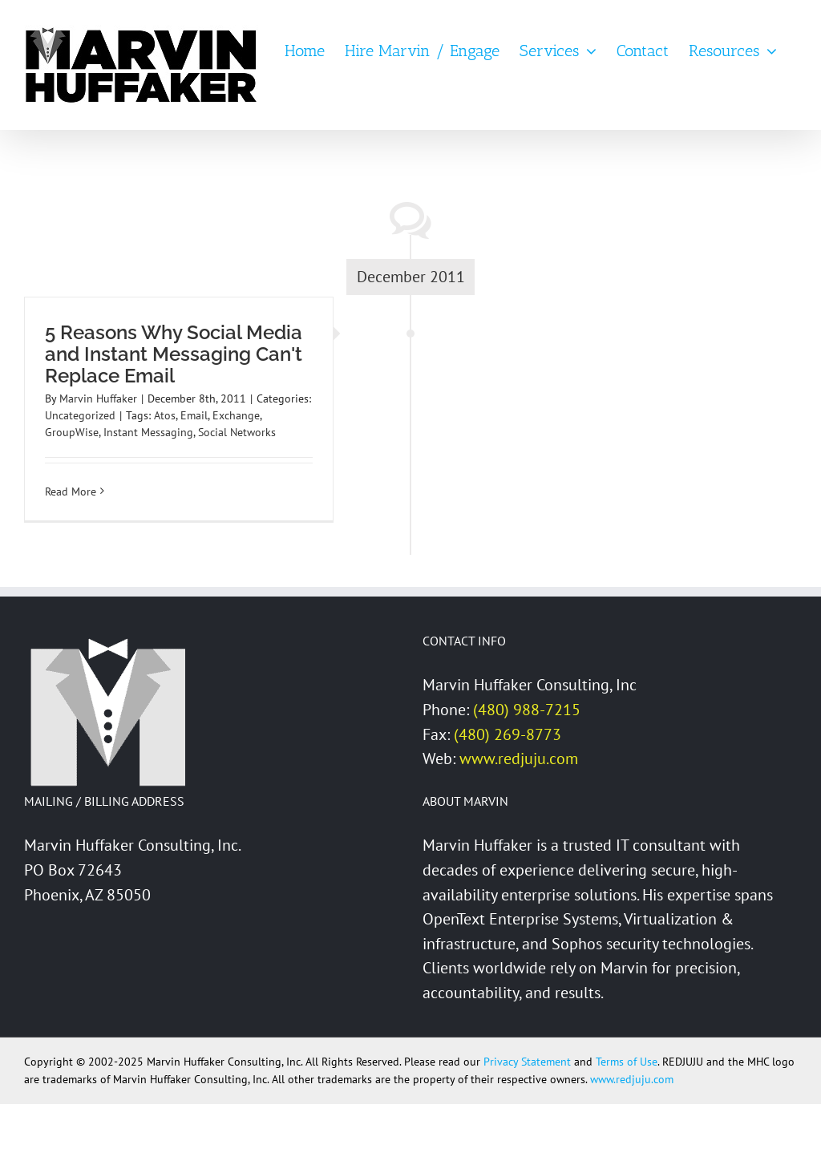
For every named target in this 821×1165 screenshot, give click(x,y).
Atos (165, 415)
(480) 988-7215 (526, 709)
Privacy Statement (527, 1061)
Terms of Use (626, 1061)
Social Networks (237, 432)
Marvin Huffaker (98, 398)
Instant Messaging (148, 432)
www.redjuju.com (518, 758)
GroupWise (72, 432)
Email (194, 415)
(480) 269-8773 (507, 734)
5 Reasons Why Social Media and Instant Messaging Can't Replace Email (173, 354)
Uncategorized (80, 415)
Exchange (236, 415)
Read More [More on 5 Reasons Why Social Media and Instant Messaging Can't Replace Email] (70, 491)
